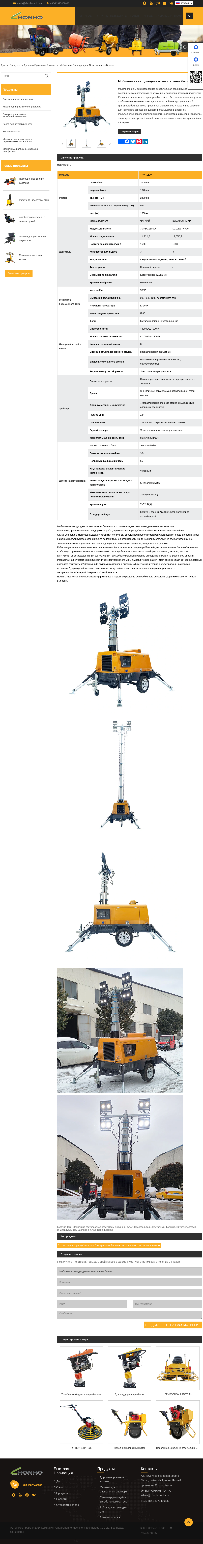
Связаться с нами (168, 16)
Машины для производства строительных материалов (18, 140)
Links (142, 1528)
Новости (116, 16)
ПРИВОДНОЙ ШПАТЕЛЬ (177, 1394)
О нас (87, 16)
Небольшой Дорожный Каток (129, 1448)
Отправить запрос (139, 16)
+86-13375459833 (59, 3)
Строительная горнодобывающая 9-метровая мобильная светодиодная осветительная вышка (109, 1245)
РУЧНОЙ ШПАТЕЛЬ (81, 1448)
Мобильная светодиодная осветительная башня (86, 65)
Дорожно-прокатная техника (39, 65)
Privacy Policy (149, 1533)
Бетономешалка (11, 131)
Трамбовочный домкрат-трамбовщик (81, 1394)
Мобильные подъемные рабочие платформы (21, 150)
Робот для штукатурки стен (18, 124)
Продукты (101, 16)
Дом (79, 16)
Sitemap (152, 1528)
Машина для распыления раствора (22, 106)
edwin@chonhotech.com (30, 3)
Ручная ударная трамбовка (129, 1394)
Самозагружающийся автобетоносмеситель (15, 115)
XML (171, 1528)
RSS (163, 1528)
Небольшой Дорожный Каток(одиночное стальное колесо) (179, 1448)
